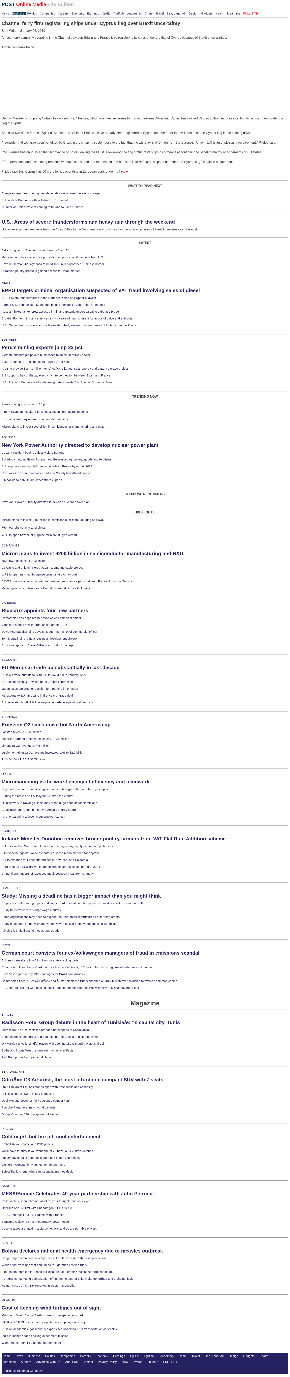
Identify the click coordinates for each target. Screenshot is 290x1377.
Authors (26, 1362)
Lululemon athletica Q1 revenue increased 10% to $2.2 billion (43, 752)
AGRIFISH (9, 831)
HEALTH (7, 1242)
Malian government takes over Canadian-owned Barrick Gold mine (46, 588)
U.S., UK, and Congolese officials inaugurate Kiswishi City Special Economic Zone (57, 382)
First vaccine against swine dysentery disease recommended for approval (51, 853)
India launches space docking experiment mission (35, 1336)
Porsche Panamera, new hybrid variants (28, 1107)
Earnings (93, 13)
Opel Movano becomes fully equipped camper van (35, 1100)
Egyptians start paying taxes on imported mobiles (35, 419)
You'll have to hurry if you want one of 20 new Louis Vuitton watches (47, 1151)
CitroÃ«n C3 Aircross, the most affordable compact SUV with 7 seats (82, 1079)
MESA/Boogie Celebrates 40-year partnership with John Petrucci (78, 1193)
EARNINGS (9, 716)
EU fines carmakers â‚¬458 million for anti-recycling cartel (40, 960)
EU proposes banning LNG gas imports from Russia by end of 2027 (47, 466)
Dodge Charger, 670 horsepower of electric (31, 1114)
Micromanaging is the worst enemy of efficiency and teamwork (75, 781)
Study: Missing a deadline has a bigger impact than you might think (81, 896)
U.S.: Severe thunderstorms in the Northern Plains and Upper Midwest (49, 298)
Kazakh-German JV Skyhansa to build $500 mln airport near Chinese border (53, 264)
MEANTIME (10, 1300)
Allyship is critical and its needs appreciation (31, 930)
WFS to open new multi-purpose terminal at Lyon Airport (39, 535)
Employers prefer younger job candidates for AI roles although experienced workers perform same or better (74, 903)
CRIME (6, 945)
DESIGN (7, 1128)
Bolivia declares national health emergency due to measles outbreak (82, 1251)
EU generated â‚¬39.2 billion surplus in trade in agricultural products (47, 702)
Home (7, 1356)
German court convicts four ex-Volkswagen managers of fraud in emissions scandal (100, 953)
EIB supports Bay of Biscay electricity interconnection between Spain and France (56, 375)
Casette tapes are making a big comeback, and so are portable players (49, 1228)
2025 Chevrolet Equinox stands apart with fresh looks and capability (47, 1087)
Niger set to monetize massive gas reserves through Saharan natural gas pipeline (56, 789)
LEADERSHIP (11, 888)
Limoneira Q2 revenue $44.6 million (26, 745)
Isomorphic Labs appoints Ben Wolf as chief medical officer (41, 618)
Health (219, 13)
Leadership (134, 13)
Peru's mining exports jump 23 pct (42, 347)
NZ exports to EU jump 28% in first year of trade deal (37, 695)
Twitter (137, 1362)
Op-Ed (106, 13)
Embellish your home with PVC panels (27, 1144)
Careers (63, 13)
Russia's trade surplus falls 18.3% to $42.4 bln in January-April (44, 675)
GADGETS (9, 1185)
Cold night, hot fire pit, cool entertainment (51, 1136)
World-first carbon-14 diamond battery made (31, 1342)
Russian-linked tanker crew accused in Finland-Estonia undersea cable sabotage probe (60, 311)
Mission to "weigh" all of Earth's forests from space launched (42, 1315)
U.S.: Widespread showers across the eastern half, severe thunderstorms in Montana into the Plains (69, 325)
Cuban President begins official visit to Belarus (33, 452)
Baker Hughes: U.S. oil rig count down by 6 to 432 (35, 250)
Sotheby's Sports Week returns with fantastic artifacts (38, 1050)
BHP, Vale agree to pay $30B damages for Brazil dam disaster (43, 974)
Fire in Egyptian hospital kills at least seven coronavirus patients (45, 411)
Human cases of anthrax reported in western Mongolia (38, 1285)
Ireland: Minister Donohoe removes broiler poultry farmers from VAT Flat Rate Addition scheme (114, 838)
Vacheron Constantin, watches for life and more (33, 1164)
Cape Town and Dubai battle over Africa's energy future (39, 809)
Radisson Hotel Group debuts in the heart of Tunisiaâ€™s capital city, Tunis (91, 1022)
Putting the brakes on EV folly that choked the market (37, 796)
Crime (149, 13)
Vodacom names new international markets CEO (34, 624)
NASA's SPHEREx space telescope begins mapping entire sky (44, 1322)
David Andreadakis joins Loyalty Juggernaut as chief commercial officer (49, 631)
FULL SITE (170, 1362)
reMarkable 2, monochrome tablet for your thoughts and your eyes (46, 1201)
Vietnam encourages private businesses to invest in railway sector (46, 355)
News (5, 13)
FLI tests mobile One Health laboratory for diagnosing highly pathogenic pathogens (57, 846)
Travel (159, 13)
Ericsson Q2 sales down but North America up (56, 724)
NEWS (6, 282)
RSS (125, 1362)
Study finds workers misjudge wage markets (31, 910)
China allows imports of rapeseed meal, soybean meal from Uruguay (48, 873)
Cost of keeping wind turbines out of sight (51, 1308)
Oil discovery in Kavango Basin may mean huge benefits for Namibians (49, 803)
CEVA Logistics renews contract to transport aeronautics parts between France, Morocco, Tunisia (67, 581)
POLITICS (8, 437)
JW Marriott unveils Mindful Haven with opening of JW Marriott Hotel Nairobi (53, 1043)
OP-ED (6, 774)
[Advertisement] (32, 75)
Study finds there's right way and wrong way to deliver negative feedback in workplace (59, 923)
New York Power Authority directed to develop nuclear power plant (80, 445)
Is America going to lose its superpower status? (33, 816)
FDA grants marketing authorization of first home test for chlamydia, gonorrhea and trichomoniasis (67, 1278)
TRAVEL (7, 1014)
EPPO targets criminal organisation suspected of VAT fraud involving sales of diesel (101, 290)
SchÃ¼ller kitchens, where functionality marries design (38, 1171)
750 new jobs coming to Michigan (24, 527)
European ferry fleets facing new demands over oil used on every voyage (51, 193)
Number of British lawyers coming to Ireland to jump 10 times (43, 207)
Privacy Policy (107, 1362)
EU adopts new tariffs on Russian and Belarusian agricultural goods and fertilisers (57, 459)
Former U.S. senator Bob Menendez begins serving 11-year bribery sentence (53, 304)
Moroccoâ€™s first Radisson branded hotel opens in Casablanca (45, 1030)
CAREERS (9, 602)
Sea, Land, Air (176, 13)
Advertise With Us (48, 1362)
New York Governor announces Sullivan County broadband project (46, 473)
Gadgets (207, 13)
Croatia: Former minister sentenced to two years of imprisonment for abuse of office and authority (67, 318)
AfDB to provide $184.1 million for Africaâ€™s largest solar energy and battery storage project (65, 368)
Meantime (233, 13)
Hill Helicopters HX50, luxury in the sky (28, 1093)
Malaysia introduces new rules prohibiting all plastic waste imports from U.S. (53, 257)
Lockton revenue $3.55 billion (21, 732)
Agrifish (119, 13)
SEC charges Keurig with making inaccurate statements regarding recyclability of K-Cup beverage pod (70, 987)
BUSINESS (9, 339)
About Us (71, 1362)
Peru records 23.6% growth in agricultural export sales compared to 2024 (51, 866)
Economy (78, 13)
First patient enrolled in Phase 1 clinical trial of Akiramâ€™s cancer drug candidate (57, 1271)
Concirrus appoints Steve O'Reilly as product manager (38, 645)
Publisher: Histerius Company (23, 1370)
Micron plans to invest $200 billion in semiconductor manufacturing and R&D (53, 426)
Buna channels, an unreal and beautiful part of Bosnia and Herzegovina (50, 1036)
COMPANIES (10, 545)
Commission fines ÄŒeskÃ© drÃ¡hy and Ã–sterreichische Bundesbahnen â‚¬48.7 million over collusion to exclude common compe (89, 981)
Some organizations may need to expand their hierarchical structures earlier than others (61, 917)
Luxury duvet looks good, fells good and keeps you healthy (41, 1157)
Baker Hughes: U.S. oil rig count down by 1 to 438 (35, 361)
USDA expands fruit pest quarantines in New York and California (45, 860)
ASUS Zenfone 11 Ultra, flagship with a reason (33, 1214)
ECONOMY (9, 659)
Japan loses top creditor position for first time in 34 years (40, 688)
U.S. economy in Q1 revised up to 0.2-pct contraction (37, 681)
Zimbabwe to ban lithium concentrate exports (32, 480)
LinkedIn (152, 1362)
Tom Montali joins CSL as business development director (40, 638)
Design (193, 13)
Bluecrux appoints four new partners (45, 610)
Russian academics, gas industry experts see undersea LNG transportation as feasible (60, 1329)
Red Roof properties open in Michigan (27, 1057)
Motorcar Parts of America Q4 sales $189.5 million (35, 738)
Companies (47, 13)
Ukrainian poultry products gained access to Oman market (41, 271)
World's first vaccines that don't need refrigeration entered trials (44, 1265)
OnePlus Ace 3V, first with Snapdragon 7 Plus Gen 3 (37, 1208)
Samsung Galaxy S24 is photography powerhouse (35, 1221)
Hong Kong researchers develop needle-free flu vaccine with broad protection (54, 1258)
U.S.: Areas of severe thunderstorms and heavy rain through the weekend (88, 222)
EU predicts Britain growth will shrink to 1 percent (35, 200)
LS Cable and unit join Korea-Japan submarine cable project (42, 567)
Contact (88, 1362)
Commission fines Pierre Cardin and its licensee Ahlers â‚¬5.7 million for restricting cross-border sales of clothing (77, 967)
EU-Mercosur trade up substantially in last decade (60, 667)
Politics (32, 13)
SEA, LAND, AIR (13, 1071)
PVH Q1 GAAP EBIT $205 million (24, 759)
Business (18, 13)
